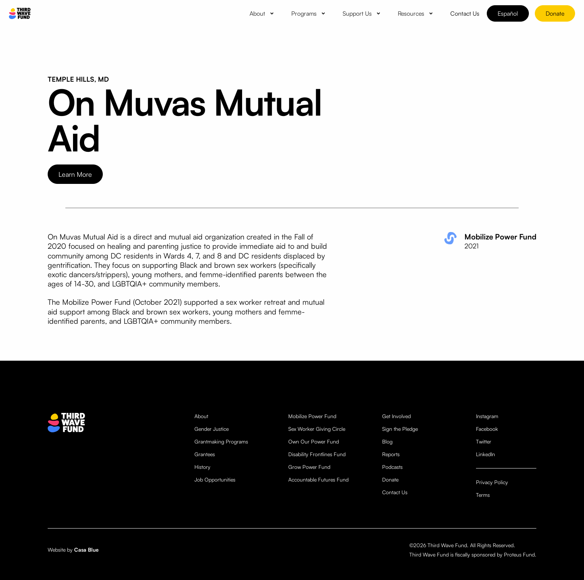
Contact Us (394, 492)
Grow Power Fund (309, 467)
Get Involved (396, 416)
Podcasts (392, 467)
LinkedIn (485, 454)
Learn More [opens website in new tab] (75, 174)
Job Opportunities (214, 479)
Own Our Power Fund (313, 441)
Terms (483, 495)
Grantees (204, 454)
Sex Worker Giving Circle (316, 429)
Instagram (487, 416)
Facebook (487, 429)
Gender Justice (211, 429)
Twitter (483, 441)
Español (508, 13)
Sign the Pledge (400, 429)
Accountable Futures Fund (318, 479)
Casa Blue (86, 549)
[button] (263, 13)
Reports (391, 454)
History (202, 467)
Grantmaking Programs (221, 441)
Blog (387, 441)
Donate (555, 13)
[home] (20, 14)
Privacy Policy (492, 482)
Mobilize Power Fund (312, 416)
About (201, 416)
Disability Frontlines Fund (317, 454)
